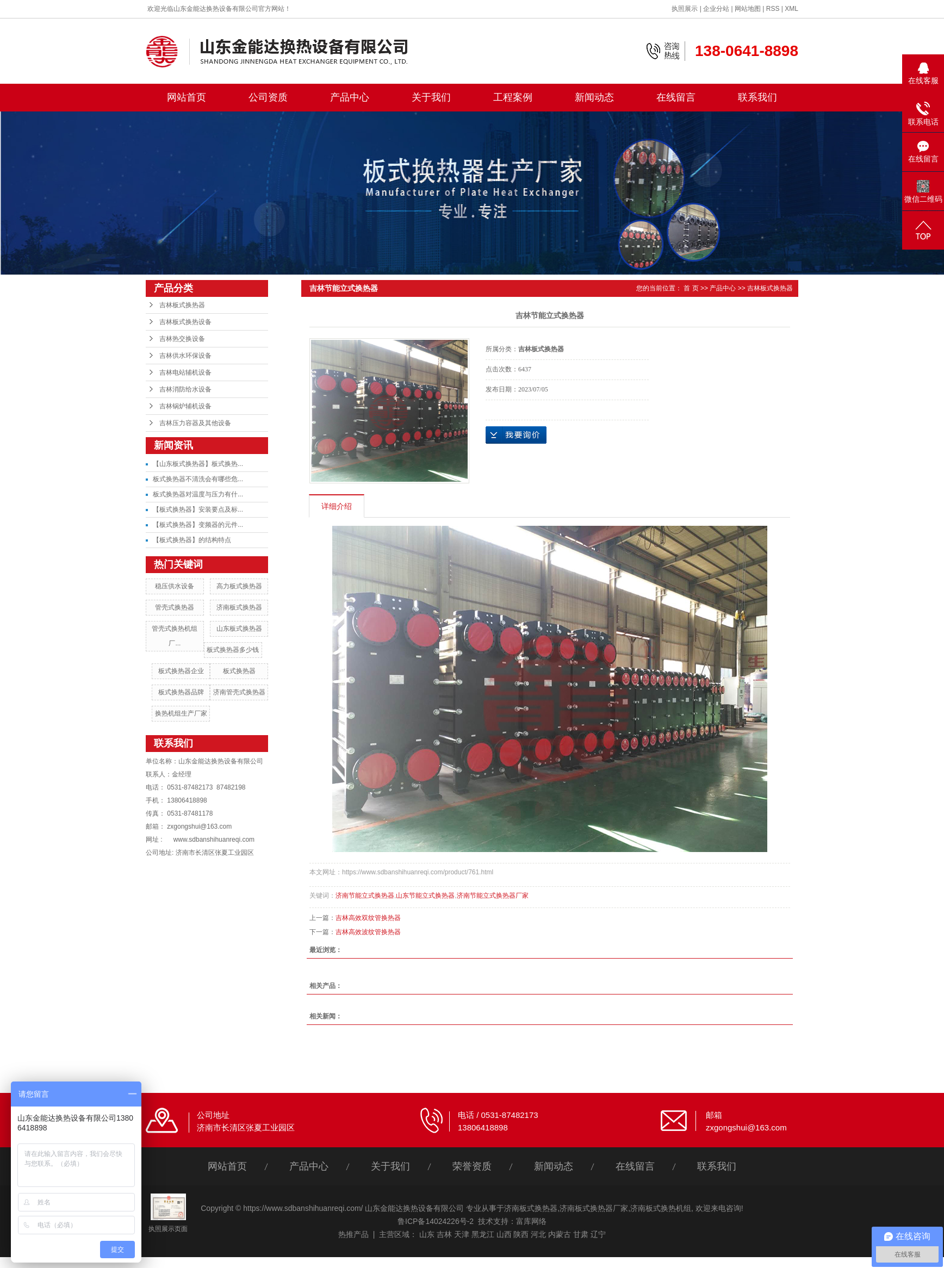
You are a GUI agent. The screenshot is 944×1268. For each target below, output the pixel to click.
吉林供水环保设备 (185, 355)
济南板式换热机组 (660, 1208)
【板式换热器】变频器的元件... (198, 525)
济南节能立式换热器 (365, 895)
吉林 (444, 1234)
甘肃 (580, 1234)
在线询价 (516, 435)
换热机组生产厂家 (181, 713)
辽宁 (598, 1234)
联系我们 (757, 97)
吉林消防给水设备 (185, 389)
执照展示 (685, 9)
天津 (461, 1234)
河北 (538, 1234)
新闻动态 (594, 97)
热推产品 (353, 1234)
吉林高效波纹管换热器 (368, 932)
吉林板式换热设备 (185, 322)
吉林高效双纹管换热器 (368, 918)
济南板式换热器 (239, 607)
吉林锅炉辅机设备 (185, 406)
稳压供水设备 (174, 586)
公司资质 (268, 97)
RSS (773, 9)
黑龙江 (482, 1234)
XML (791, 9)
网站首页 (186, 97)
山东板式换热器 (239, 628)
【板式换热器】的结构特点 (192, 540)
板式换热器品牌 (181, 692)
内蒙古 (559, 1234)
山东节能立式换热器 (425, 895)
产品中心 (349, 97)
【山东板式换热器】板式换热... (198, 464)
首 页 (691, 288)
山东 (426, 1234)
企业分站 (716, 9)
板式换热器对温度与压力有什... (198, 494)
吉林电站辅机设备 (185, 372)
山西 (504, 1234)
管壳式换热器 (174, 607)
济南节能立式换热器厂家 (493, 895)
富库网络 (531, 1221)
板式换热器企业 (181, 671)
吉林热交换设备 (182, 339)
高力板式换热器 (239, 586)
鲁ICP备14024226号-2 (436, 1221)
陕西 (521, 1234)
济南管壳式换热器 (239, 692)
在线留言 (675, 97)
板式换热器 (239, 671)
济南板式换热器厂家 (594, 1208)
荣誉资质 (472, 1166)
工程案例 (512, 97)
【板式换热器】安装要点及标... (198, 509)
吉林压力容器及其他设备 (195, 423)
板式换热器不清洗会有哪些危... (198, 479)
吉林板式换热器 (182, 305)
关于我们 (431, 97)
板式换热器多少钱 (233, 650)
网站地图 (748, 9)
